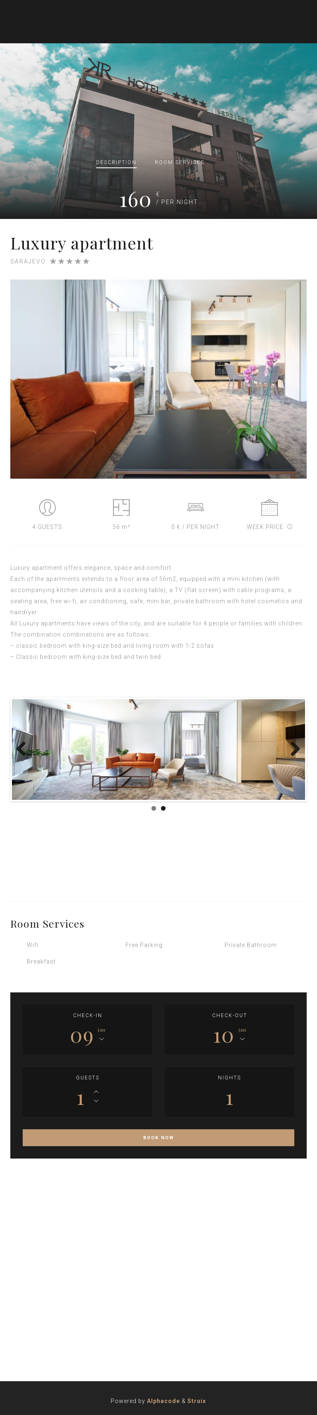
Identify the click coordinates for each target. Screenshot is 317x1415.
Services (179, 162)
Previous (24, 749)
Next (292, 749)
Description (116, 162)
